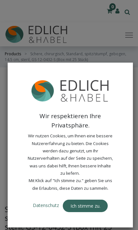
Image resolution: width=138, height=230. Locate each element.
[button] (122, 83)
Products (13, 54)
